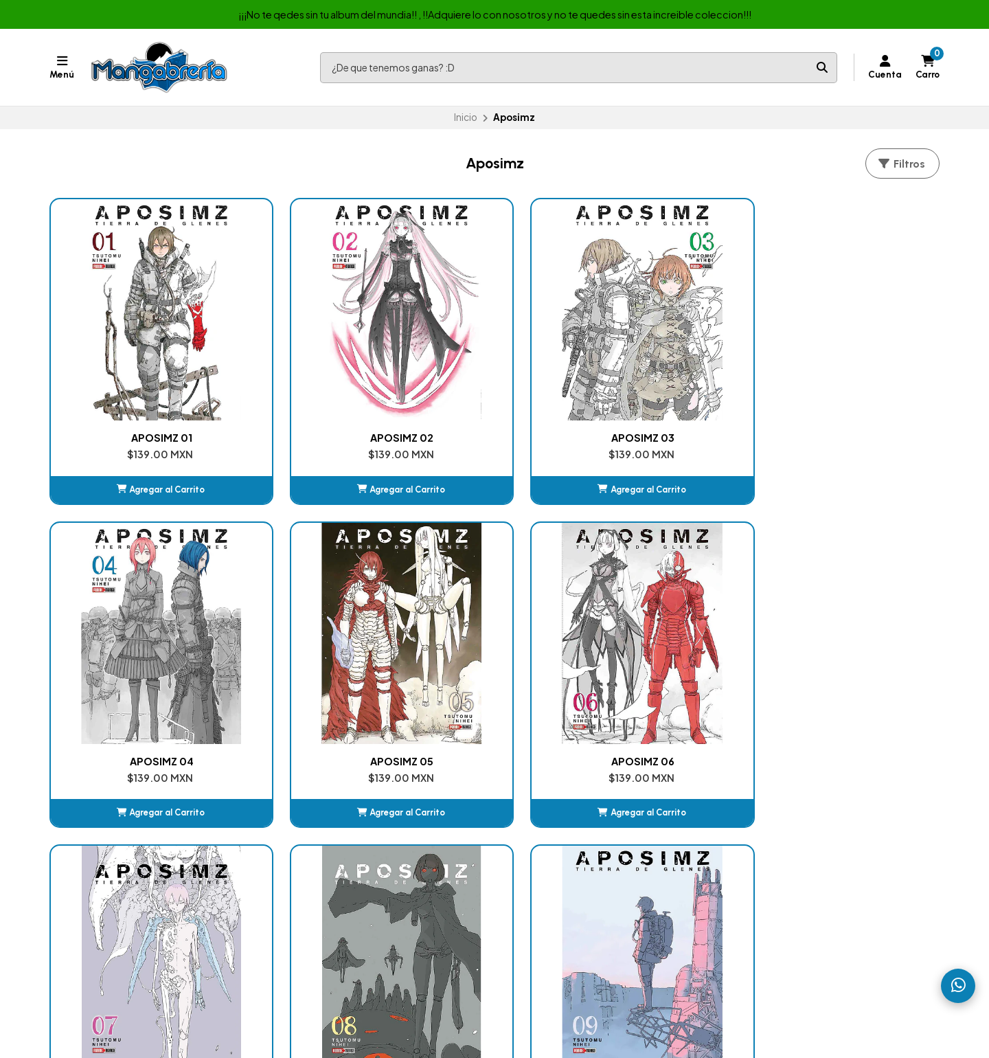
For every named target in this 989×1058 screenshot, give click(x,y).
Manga (303, 830)
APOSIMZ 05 (857, 378)
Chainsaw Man (543, 847)
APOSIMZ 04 (676, 378)
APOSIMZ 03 (494, 378)
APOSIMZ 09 (675, 643)
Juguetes (309, 897)
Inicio (465, 117)
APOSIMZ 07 (313, 643)
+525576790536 (781, 830)
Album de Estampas (334, 880)
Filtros (901, 163)
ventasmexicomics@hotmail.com (819, 813)
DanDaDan (536, 863)
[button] (132, 430)
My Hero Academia (554, 880)
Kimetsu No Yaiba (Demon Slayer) (587, 830)
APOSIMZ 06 (131, 643)
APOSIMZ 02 (313, 378)
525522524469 (778, 847)
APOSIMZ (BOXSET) (857, 643)
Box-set (307, 863)
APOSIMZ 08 (495, 643)
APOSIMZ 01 (132, 378)
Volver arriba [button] (495, 747)
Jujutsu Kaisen (542, 897)
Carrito (527, 813)
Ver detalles (857, 694)
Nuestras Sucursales (334, 813)
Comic (304, 847)
